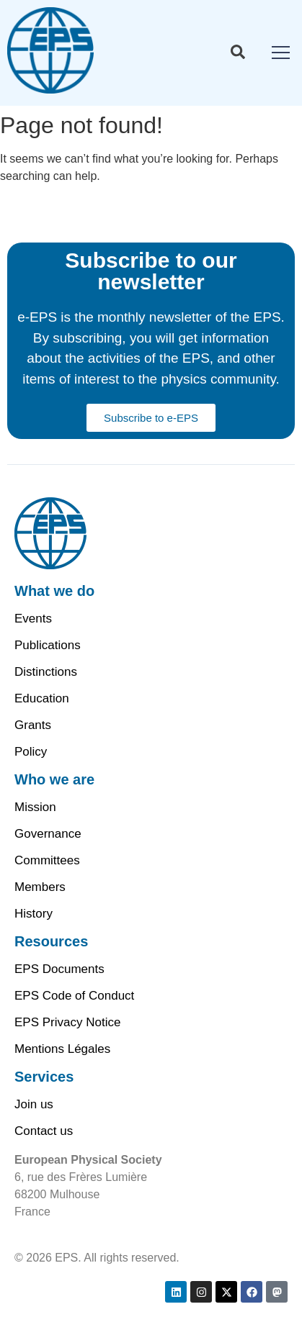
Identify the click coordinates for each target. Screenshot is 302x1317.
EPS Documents (59, 969)
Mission (35, 807)
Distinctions (45, 672)
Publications (47, 645)
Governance (47, 834)
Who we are (54, 779)
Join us (33, 1104)
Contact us (43, 1131)
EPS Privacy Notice (67, 1022)
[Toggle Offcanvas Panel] (237, 54)
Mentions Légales (62, 1049)
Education (41, 698)
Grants (32, 725)
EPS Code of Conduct (74, 996)
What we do (54, 591)
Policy (30, 752)
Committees (47, 860)
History (33, 913)
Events (33, 618)
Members (40, 887)
